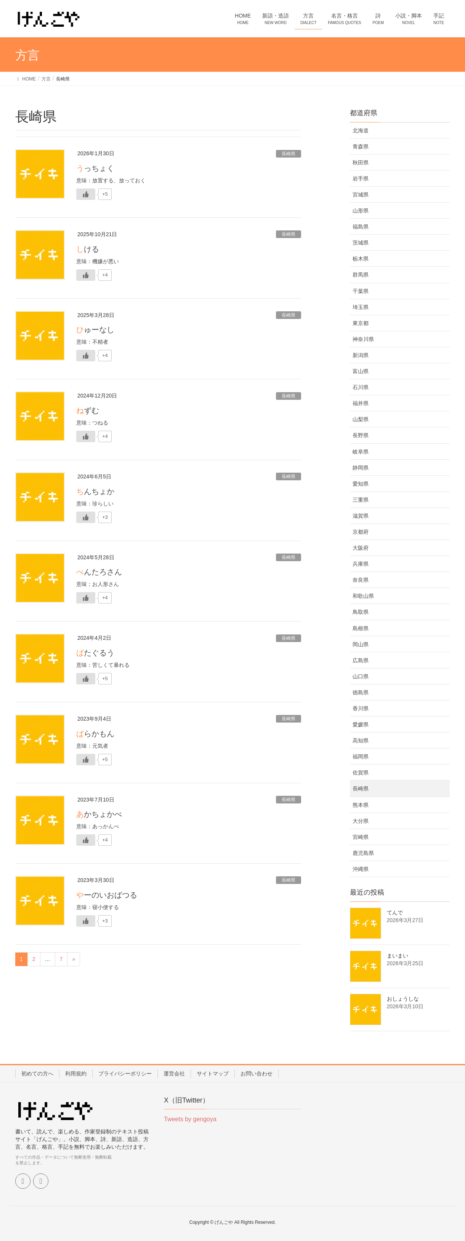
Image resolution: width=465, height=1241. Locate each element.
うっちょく (95, 168)
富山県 (361, 371)
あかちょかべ (99, 814)
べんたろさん (99, 572)
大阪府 (361, 548)
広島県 (361, 660)
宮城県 (361, 195)
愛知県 (361, 484)
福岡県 (361, 756)
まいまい (397, 956)
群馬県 (361, 275)
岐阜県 (361, 452)
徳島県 (361, 692)
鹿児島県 (363, 853)
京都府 (361, 532)
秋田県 (361, 162)
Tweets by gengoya (190, 1119)
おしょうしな (403, 999)
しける (87, 249)
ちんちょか (95, 491)
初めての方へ (37, 1073)
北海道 (361, 130)
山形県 (361, 211)
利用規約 (76, 1073)
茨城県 (361, 243)
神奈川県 (363, 339)
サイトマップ (213, 1073)
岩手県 (361, 178)
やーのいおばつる (106, 895)
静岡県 (361, 468)
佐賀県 (361, 772)
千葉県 (361, 291)
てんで (395, 912)
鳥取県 (361, 612)
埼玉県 (361, 307)
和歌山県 (363, 596)
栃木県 (361, 259)
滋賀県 (361, 516)
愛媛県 (361, 724)
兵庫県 (361, 564)
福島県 (361, 227)
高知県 (361, 740)
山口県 (361, 676)
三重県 (361, 500)
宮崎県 (361, 837)
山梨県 (361, 419)
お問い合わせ (257, 1073)
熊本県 (361, 805)
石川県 (361, 387)
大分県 (361, 821)
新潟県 (361, 355)
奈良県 (361, 580)
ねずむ (87, 410)
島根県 (361, 628)
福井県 (361, 403)
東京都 (361, 323)
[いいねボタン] (85, 194)
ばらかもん (95, 733)
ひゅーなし (95, 329)
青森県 (361, 146)
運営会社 (174, 1073)
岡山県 (361, 644)
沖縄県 (361, 869)
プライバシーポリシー (125, 1073)
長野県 (361, 435)
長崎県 (288, 153)
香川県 (361, 708)
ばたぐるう (95, 653)
